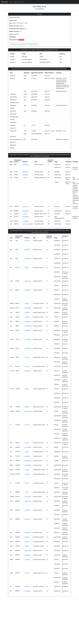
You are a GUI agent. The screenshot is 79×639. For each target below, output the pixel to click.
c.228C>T (27, 546)
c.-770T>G (25, 177)
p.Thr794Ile (27, 339)
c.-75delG (27, 559)
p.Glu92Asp (27, 591)
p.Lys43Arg (25, 174)
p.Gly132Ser (26, 211)
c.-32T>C (27, 492)
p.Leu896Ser (28, 465)
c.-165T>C (27, 366)
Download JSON (33, 44)
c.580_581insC (28, 411)
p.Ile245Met (28, 290)
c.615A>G (27, 586)
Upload (16, 2)
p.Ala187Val (28, 281)
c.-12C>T (25, 213)
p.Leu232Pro (28, 447)
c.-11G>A (27, 469)
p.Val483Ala (27, 321)
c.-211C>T (27, 573)
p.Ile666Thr (27, 456)
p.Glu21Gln (27, 240)
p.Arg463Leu (28, 460)
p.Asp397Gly (28, 550)
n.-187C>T (27, 424)
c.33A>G (27, 451)
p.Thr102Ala (28, 496)
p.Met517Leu (28, 501)
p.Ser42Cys (27, 519)
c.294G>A (27, 407)
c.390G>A (27, 303)
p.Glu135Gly (28, 371)
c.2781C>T (27, 541)
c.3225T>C (27, 317)
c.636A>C (27, 442)
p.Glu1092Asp (28, 326)
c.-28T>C (27, 389)
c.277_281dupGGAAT (28, 224)
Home (11, 2)
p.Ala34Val (27, 555)
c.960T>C (27, 267)
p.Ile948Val (27, 330)
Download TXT (23, 44)
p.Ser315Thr (26, 206)
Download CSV (14, 44)
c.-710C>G (27, 357)
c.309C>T (27, 537)
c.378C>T (27, 483)
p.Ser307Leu (28, 532)
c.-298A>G (27, 312)
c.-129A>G (27, 474)
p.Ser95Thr (27, 249)
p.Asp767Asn (28, 348)
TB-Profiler (4, 2)
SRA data (21, 2)
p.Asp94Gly (25, 164)
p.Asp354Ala (26, 221)
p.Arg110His (28, 308)
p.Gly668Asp (28, 258)
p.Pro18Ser (27, 510)
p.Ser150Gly (26, 216)
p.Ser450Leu (26, 172)
